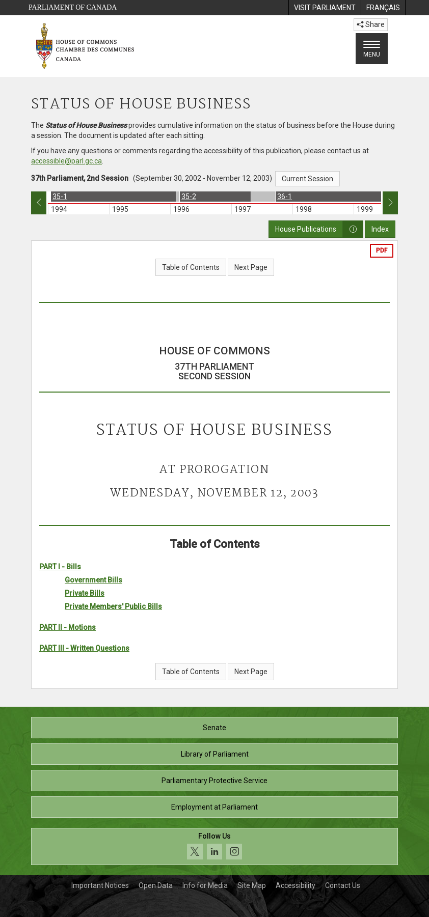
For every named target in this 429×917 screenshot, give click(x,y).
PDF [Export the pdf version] (381, 250)
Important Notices (100, 885)
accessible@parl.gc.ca (66, 161)
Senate (214, 728)
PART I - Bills (60, 567)
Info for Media (205, 885)
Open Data (156, 885)
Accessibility (295, 885)
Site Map (251, 885)
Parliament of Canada (73, 7)
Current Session (307, 179)
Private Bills (84, 593)
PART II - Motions (67, 627)
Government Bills (93, 580)
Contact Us (342, 885)
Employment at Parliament (214, 807)
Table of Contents (191, 267)
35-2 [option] (188, 196)
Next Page (250, 267)
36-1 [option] (284, 196)
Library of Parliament (215, 754)
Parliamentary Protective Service (214, 780)
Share (371, 24)
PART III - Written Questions (84, 648)
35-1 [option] (59, 196)
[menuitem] (324, 7)
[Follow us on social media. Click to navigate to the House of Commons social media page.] (214, 846)
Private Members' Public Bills (113, 606)
